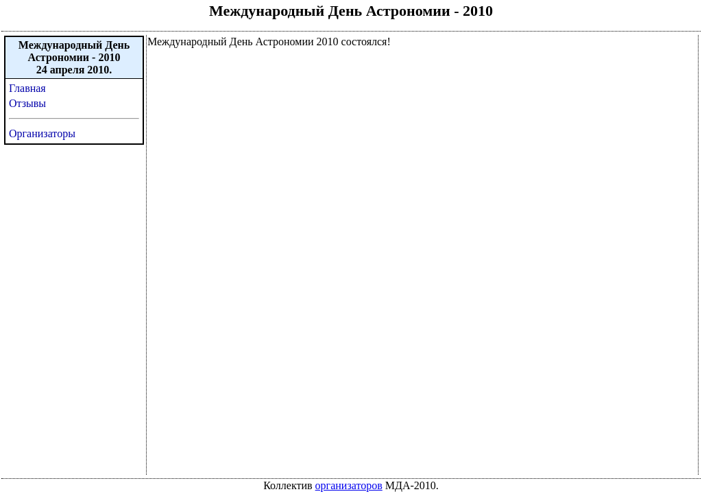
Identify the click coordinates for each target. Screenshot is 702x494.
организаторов (349, 485)
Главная (27, 88)
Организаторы (42, 133)
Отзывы (27, 103)
